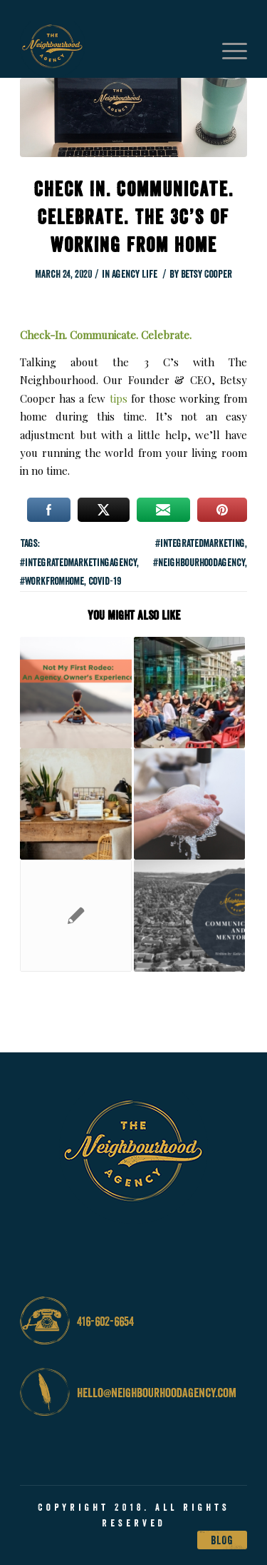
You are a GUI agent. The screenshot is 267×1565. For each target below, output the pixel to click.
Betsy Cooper (206, 274)
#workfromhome (52, 581)
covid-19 (104, 581)
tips (118, 398)
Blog (222, 1540)
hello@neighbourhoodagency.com (156, 1392)
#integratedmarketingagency (78, 562)
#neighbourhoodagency (199, 562)
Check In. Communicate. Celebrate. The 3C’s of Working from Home (134, 216)
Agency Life (134, 274)
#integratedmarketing (200, 543)
